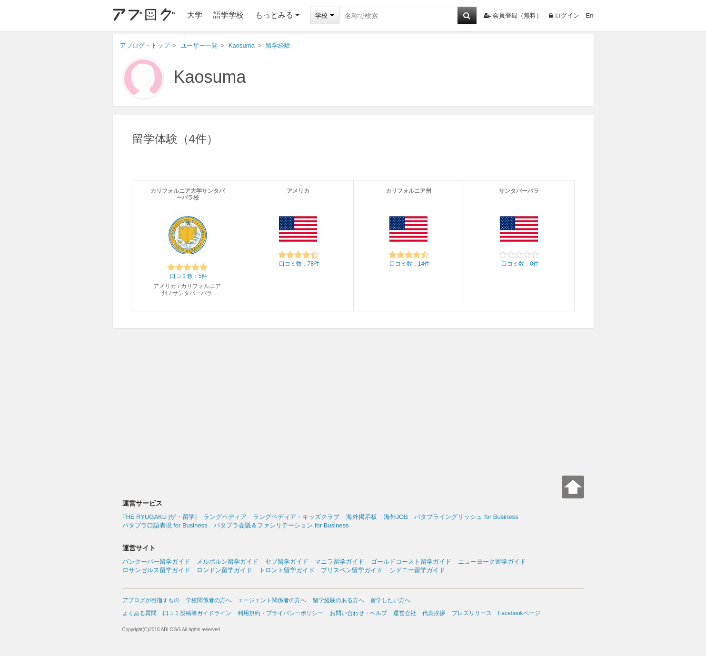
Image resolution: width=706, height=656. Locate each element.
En (590, 15)
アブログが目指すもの (150, 600)
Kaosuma (210, 77)
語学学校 (228, 15)
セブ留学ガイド (286, 561)
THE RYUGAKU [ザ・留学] (159, 516)
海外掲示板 (361, 516)
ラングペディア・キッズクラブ (296, 516)
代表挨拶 (433, 613)
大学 (194, 15)
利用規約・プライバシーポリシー (280, 613)
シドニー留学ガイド (417, 570)
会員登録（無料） (513, 15)
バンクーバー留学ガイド (156, 561)
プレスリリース (472, 613)
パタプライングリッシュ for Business (466, 516)
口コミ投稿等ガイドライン (197, 613)
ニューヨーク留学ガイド (492, 561)
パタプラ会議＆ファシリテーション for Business (281, 525)
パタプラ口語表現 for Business (165, 525)
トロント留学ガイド (287, 570)
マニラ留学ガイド (339, 561)
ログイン (564, 15)
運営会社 (404, 613)
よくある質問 (139, 613)
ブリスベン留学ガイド (352, 570)
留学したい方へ (390, 600)
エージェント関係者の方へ (272, 600)
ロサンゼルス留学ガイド (156, 570)
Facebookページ (519, 613)
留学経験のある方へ (338, 600)
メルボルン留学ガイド (228, 561)
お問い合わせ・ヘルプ (358, 613)
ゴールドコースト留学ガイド (411, 561)
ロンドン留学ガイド (224, 570)
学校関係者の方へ (208, 600)
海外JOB (396, 516)
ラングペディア (225, 516)
